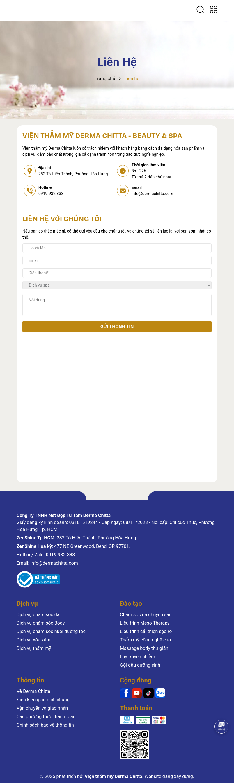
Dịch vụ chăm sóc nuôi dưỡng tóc (51, 631)
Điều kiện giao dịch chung (43, 699)
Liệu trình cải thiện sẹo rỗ (146, 631)
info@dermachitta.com (152, 193)
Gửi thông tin (117, 326)
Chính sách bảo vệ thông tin (45, 725)
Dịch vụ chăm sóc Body (41, 623)
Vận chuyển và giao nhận (42, 708)
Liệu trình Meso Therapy (145, 623)
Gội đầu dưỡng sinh (140, 665)
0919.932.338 (50, 193)
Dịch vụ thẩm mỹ (34, 648)
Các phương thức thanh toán (46, 716)
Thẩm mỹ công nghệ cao (145, 640)
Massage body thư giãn (144, 648)
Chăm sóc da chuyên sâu (146, 614)
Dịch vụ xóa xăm (33, 640)
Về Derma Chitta (33, 691)
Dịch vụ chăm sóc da (38, 614)
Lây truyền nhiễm (137, 656)
